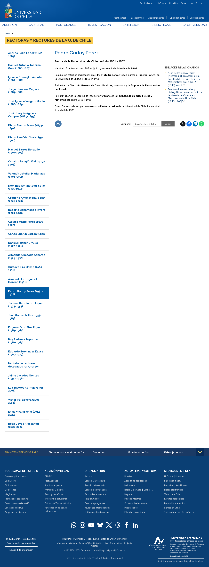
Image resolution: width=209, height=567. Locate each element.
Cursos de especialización (17, 503)
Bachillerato (10, 480)
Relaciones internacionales (97, 507)
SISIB (69, 558)
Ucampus (180, 476)
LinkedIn (195, 123)
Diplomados (11, 485)
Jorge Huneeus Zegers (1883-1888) (23, 91)
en (192, 3)
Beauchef (83, 543)
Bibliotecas (159, 24)
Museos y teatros (132, 498)
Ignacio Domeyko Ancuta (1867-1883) (25, 79)
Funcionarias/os (177, 17)
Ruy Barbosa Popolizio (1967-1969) (23, 341)
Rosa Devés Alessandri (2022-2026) (23, 425)
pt (201, 3)
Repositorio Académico (175, 485)
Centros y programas (95, 503)
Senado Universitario (95, 485)
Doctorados (10, 489)
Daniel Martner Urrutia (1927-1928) (23, 245)
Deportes (129, 494)
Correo (184, 3)
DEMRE (48, 476)
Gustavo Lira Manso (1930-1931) (25, 269)
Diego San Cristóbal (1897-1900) (25, 139)
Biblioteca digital (172, 480)
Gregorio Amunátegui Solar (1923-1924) (26, 199)
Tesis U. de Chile (172, 494)
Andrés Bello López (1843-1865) (25, 54)
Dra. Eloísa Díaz (96, 543)
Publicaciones (131, 507)
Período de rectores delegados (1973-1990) (23, 365)
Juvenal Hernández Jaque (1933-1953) (25, 305)
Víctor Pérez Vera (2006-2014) (24, 401)
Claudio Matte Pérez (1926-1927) (26, 223)
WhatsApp (201, 123)
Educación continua (14, 507)
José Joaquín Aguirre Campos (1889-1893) (22, 115)
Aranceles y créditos (54, 489)
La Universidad (192, 24)
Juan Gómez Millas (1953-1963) (24, 317)
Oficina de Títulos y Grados (58, 503)
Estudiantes (137, 17)
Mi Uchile (173, 3)
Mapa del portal (107, 550)
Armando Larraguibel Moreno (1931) (22, 281)
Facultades (145, 3)
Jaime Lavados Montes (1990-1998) (23, 377)
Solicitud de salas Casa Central (179, 512)
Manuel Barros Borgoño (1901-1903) (24, 151)
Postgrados (67, 24)
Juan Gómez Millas (113, 543)
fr (196, 3)
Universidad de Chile (82, 558)
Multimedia (129, 485)
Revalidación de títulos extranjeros (56, 509)
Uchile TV (148, 489)
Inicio (7, 33)
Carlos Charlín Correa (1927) (26, 233)
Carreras (38, 24)
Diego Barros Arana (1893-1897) (25, 127)
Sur (125, 543)
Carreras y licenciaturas (16, 476)
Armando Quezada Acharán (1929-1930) (26, 256)
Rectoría (88, 476)
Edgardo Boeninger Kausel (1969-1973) (26, 353)
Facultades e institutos (95, 494)
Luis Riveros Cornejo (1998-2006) (26, 389)
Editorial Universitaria (134, 512)
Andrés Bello (72, 543)
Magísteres (10, 494)
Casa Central (121, 539)
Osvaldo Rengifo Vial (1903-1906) (26, 163)
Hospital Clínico (92, 498)
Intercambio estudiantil (56, 498)
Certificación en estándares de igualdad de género (181, 561)
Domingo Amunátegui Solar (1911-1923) (26, 187)
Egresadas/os (197, 17)
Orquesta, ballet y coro (135, 503)
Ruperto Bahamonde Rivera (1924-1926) (26, 211)
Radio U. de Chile (132, 489)
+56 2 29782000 (71, 550)
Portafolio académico (174, 503)
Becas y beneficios (54, 494)
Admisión (12, 24)
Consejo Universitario (95, 480)
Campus (61, 543)
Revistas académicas (174, 498)
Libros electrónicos (173, 489)
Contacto (120, 550)
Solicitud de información (21, 550)
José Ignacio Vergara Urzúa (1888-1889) (26, 103)
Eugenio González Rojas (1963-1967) (24, 329)
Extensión (130, 24)
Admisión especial (53, 485)
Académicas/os (156, 17)
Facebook (189, 124)
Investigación (99, 24)
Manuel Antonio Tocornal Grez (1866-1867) (24, 67)
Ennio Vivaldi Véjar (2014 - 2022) (25, 413)
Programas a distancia (15, 512)
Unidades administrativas (97, 512)
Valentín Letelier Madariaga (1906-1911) (26, 175)
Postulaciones (51, 480)
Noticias (128, 476)
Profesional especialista (16, 498)
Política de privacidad (113, 558)
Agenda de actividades (135, 480)
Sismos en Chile (172, 507)
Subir (58, 123)
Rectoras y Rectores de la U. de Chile (49, 40)
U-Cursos (162, 3)
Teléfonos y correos (89, 550)
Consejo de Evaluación (96, 489)
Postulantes (120, 17)
